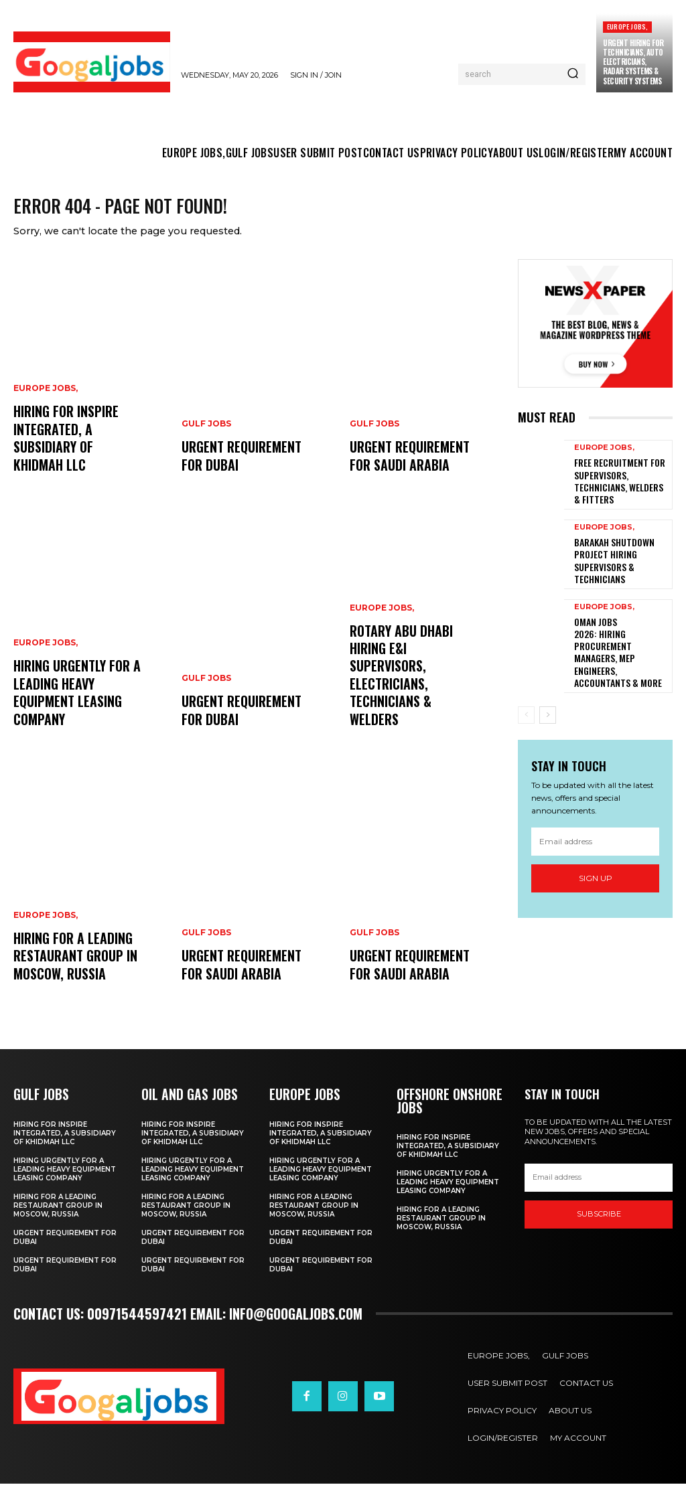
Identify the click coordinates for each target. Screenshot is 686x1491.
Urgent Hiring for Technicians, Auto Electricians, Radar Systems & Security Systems (633, 61)
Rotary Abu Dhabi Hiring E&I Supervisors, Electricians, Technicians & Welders (412, 697)
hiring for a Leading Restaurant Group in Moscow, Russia (72, 967)
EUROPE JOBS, (627, 26)
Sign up (595, 844)
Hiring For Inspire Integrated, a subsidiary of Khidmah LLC (76, 450)
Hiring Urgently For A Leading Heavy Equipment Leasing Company (74, 705)
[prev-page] (526, 681)
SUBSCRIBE (599, 1223)
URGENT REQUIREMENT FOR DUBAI (238, 466)
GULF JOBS (206, 437)
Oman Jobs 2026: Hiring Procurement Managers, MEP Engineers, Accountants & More (618, 632)
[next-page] (547, 681)
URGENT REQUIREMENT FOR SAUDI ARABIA (238, 975)
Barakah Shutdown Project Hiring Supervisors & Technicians (610, 559)
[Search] (573, 74)
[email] (595, 807)
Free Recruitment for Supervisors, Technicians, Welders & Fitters (617, 486)
